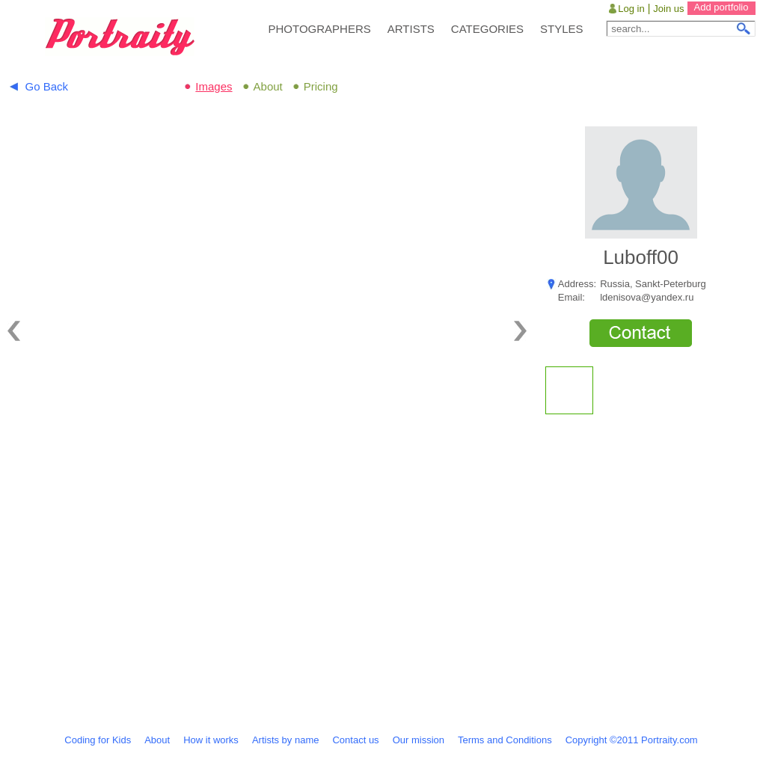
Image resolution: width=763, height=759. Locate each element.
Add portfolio (721, 7)
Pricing (321, 86)
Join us (668, 8)
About (268, 86)
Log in (631, 8)
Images (213, 86)
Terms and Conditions (505, 740)
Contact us (355, 740)
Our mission (418, 740)
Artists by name (285, 740)
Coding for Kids (97, 740)
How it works (211, 740)
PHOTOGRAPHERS (320, 28)
